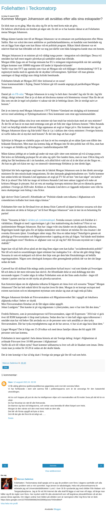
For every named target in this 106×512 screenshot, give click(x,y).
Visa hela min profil (9, 503)
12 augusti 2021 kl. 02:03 (25, 382)
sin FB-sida (17, 94)
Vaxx (10, 382)
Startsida (53, 466)
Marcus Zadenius (25, 479)
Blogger (57, 509)
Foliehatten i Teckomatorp (28, 8)
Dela (5, 367)
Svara (10, 418)
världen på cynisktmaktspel (41, 220)
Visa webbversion (53, 471)
